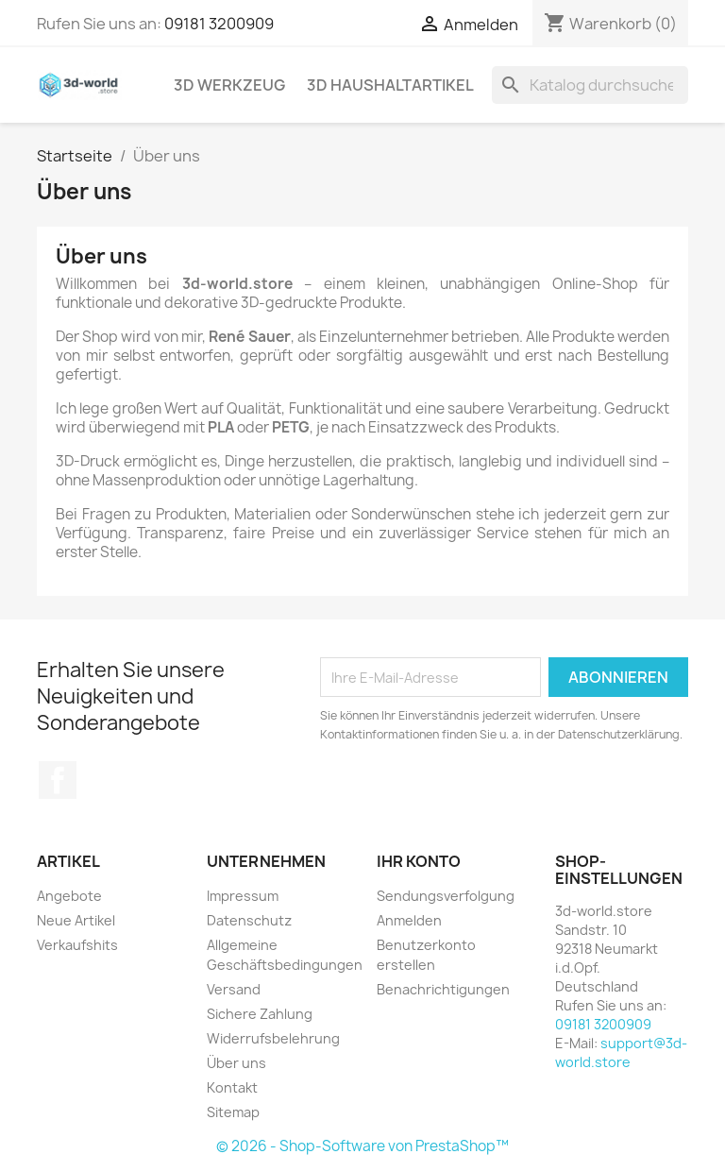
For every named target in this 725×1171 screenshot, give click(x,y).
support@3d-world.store (621, 1052)
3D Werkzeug (229, 85)
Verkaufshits (77, 945)
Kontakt (232, 1087)
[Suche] (590, 85)
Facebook (57, 780)
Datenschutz (249, 920)
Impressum (242, 896)
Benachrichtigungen (443, 989)
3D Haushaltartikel (390, 85)
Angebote (69, 896)
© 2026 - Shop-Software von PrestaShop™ (362, 1146)
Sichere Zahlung (259, 1014)
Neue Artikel (76, 920)
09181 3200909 (219, 23)
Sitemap (233, 1112)
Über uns (236, 1063)
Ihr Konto (419, 861)
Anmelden (409, 920)
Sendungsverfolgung (445, 896)
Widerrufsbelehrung (273, 1038)
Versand (234, 989)
